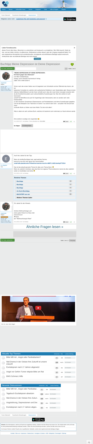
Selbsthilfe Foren (20, 9)
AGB (47, 433)
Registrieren (62, 12)
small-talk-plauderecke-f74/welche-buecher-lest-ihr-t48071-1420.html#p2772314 (39, 163)
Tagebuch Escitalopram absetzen (20, 393)
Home (3, 9)
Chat (45, 9)
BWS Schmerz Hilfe (14, 376)
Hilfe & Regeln (54, 9)
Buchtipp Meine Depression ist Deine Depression (30, 64)
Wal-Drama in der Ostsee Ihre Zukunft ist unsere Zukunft (30, 398)
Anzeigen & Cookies (40, 433)
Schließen (37, 59)
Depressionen (32, 415)
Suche (30, 9)
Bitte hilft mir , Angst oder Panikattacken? (23, 357)
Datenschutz (30, 433)
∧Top (89, 442)
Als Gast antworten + (7, 68)
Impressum (23, 433)
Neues (10, 9)
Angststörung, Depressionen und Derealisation (25, 402)
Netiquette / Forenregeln (55, 433)
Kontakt (12, 433)
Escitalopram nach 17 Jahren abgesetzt (22, 367)
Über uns (17, 433)
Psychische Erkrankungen (19, 415)
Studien (63, 9)
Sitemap (64, 433)
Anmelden (72, 12)
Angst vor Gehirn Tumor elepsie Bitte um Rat (25, 372)
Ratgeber (38, 9)
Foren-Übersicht (5, 415)
